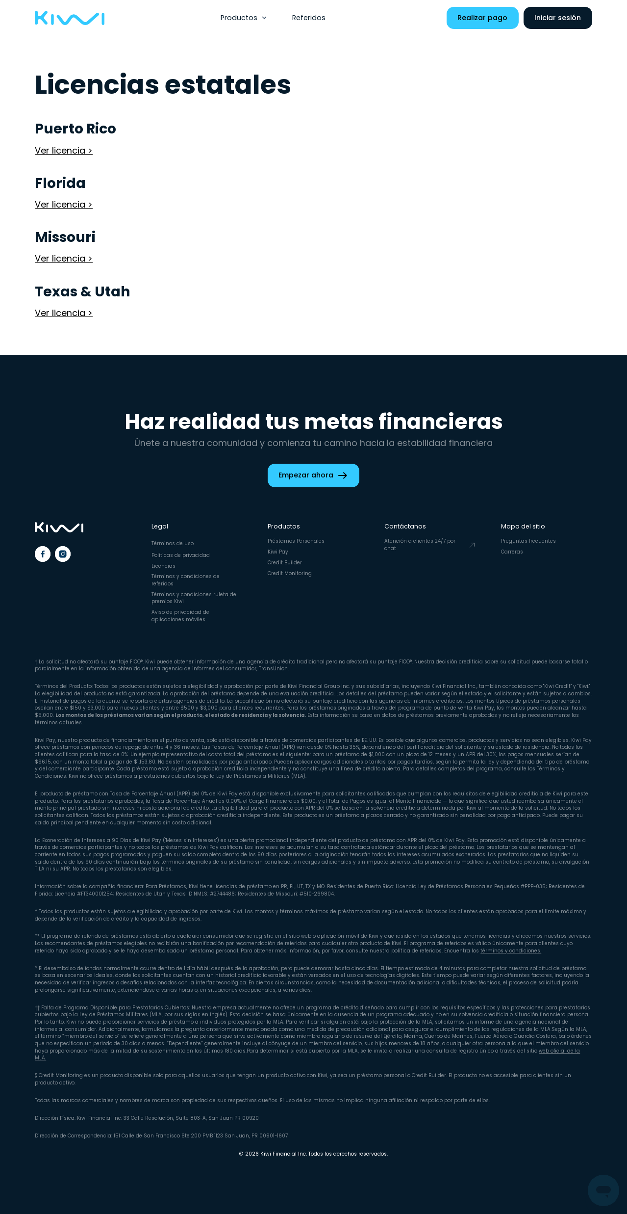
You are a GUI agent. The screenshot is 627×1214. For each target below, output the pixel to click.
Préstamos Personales (296, 541)
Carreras (512, 552)
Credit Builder (285, 562)
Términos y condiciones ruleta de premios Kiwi (193, 598)
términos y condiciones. (510, 951)
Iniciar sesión (557, 18)
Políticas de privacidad (180, 555)
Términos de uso (172, 543)
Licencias (163, 566)
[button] (244, 17)
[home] (69, 18)
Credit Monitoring (290, 573)
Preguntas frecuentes (528, 541)
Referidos (309, 18)
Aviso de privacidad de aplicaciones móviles (180, 616)
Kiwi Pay (278, 552)
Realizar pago (482, 18)
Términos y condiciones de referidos (185, 580)
